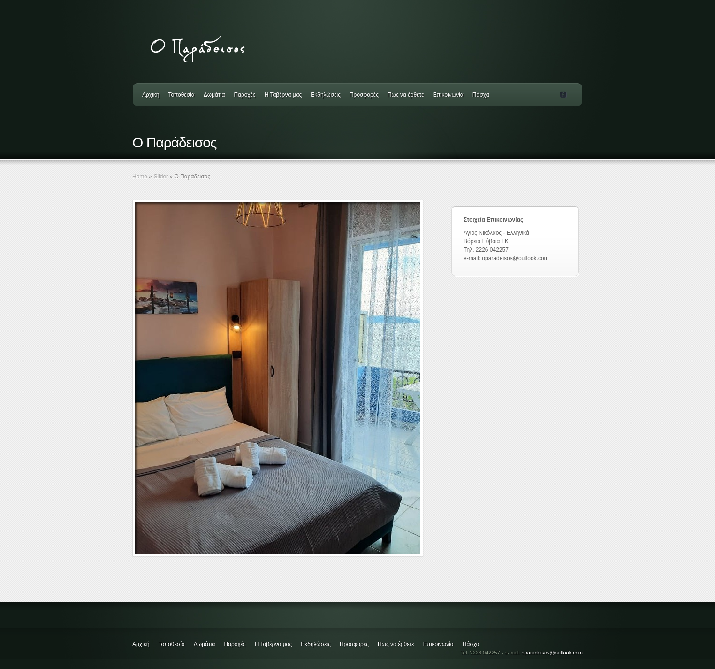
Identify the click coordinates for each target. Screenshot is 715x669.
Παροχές (244, 95)
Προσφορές (364, 95)
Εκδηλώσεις (326, 95)
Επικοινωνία (448, 95)
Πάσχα (480, 95)
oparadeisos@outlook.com (552, 652)
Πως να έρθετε (406, 95)
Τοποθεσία (181, 95)
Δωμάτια (214, 95)
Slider (160, 176)
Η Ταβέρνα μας (283, 95)
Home (139, 176)
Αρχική (150, 95)
